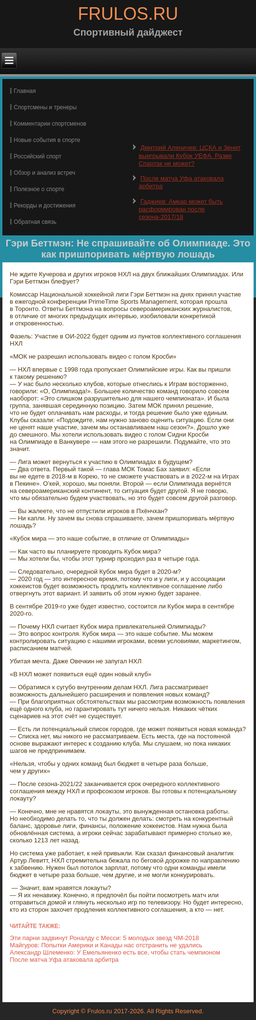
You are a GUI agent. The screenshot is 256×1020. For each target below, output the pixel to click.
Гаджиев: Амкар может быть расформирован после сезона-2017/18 (181, 209)
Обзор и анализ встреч (44, 172)
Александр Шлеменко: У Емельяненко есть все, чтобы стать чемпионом (115, 952)
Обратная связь (35, 222)
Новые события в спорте (47, 140)
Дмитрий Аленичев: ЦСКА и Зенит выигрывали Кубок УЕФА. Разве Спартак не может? (190, 155)
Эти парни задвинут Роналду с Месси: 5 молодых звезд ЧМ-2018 (104, 938)
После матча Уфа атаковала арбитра (64, 959)
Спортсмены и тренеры (45, 107)
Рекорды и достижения (45, 205)
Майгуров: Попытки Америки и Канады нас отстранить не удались (106, 945)
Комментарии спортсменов (50, 123)
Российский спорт (38, 156)
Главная (25, 91)
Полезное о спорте (39, 189)
